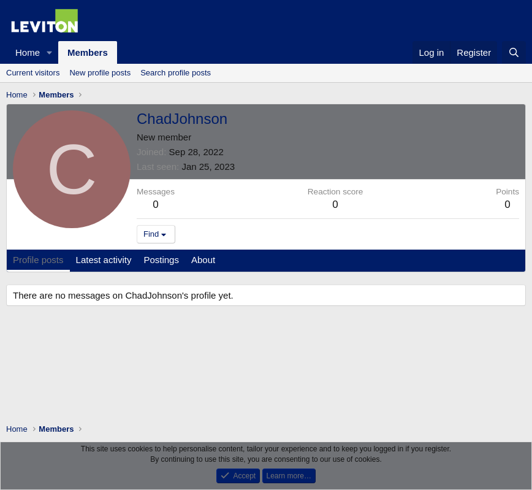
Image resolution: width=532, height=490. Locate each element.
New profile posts (100, 72)
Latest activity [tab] (104, 260)
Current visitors (32, 72)
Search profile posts (175, 72)
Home (27, 52)
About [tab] (203, 260)
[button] (49, 52)
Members (87, 52)
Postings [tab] (161, 260)
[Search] (514, 52)
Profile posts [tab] (38, 260)
